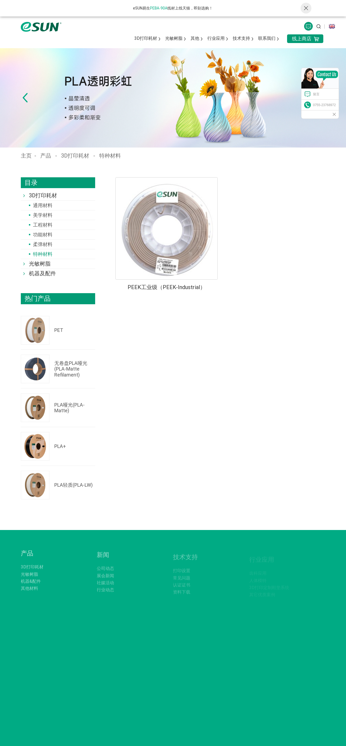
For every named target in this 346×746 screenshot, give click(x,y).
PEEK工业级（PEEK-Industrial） (166, 287)
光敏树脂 (173, 38)
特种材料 (110, 155)
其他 (195, 38)
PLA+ (60, 446)
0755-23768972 (324, 105)
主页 (26, 155)
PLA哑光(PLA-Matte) (69, 408)
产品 (45, 155)
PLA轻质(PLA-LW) (73, 485)
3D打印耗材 (145, 38)
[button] (25, 97)
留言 (316, 94)
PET (58, 330)
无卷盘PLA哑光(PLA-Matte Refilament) (70, 369)
